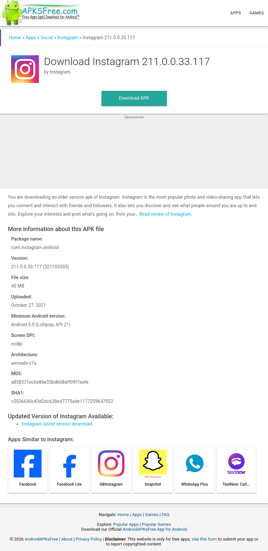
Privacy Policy (89, 539)
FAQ (165, 514)
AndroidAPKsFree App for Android (155, 529)
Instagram (67, 37)
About (67, 539)
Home (15, 37)
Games (256, 12)
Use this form (204, 539)
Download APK (134, 98)
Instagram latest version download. (57, 423)
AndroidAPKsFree (41, 539)
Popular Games (156, 524)
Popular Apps (126, 524)
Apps (235, 12)
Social (47, 37)
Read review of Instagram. (165, 214)
